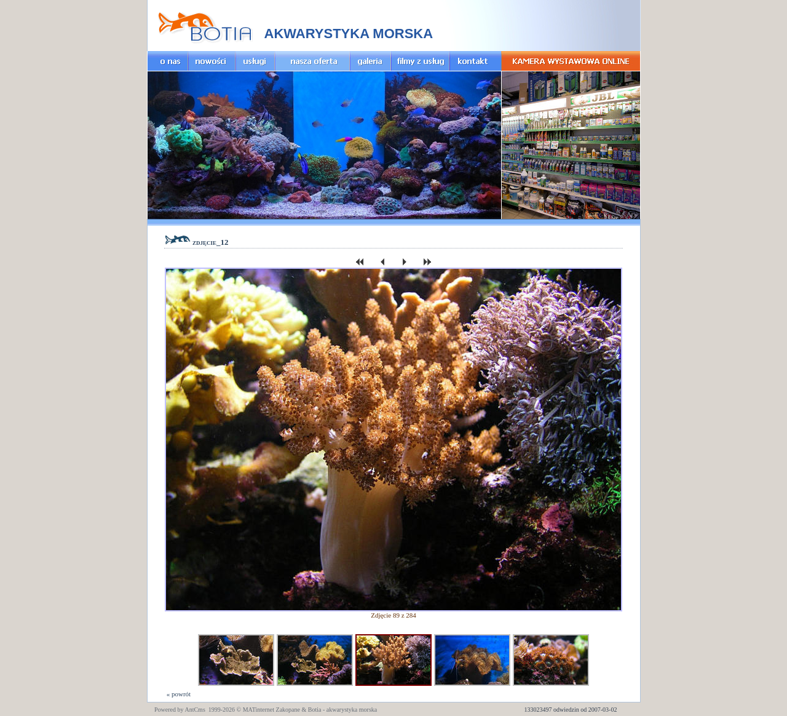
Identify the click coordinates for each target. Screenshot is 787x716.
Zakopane (288, 709)
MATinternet (258, 709)
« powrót (178, 694)
